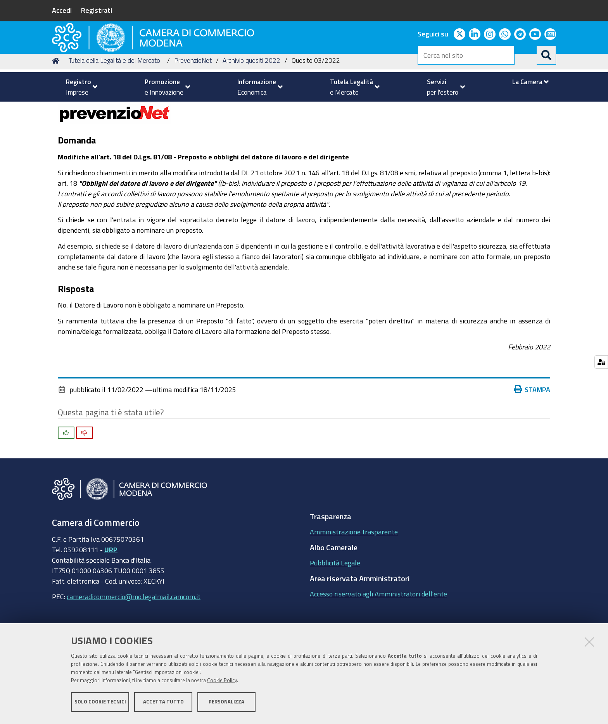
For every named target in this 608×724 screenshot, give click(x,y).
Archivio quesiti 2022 (251, 110)
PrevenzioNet (193, 110)
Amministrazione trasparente (354, 581)
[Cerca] (546, 55)
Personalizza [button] (226, 703)
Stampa (534, 438)
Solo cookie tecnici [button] (100, 703)
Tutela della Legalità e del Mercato (114, 110)
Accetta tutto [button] (163, 703)
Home (57, 110)
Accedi (62, 10)
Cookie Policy (222, 682)
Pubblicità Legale (335, 612)
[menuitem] (78, 87)
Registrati (96, 10)
